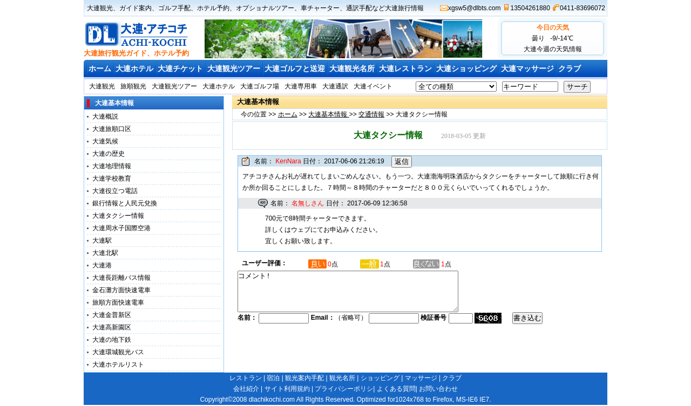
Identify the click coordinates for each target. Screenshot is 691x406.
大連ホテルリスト (118, 364)
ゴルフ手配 (174, 8)
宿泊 (273, 378)
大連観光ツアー (233, 68)
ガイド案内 (135, 8)
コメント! (361, 295)
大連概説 (105, 116)
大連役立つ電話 (115, 191)
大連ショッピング (466, 68)
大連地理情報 (111, 166)
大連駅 (102, 240)
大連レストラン (405, 68)
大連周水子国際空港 (121, 228)
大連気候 (105, 141)
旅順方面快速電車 (118, 302)
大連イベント (373, 86)
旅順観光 (133, 86)
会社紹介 (246, 389)
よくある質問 (396, 389)
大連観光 (100, 8)
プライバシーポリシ (344, 389)
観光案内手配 (304, 378)
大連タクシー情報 (118, 215)
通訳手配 (359, 8)
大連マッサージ (527, 68)
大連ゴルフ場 (259, 86)
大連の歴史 (108, 153)
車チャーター (320, 8)
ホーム (100, 68)
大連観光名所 (352, 68)
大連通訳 (335, 86)
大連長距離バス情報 (121, 277)
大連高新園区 (111, 327)
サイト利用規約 (287, 389)
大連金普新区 (111, 315)
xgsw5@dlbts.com (474, 8)
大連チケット (180, 68)
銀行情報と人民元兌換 (124, 203)
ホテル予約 (213, 8)
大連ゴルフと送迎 (295, 68)
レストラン (245, 378)
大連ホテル (134, 68)
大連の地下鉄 (111, 339)
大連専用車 (300, 86)
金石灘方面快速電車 (121, 290)
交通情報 (371, 114)
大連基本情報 (328, 114)
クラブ (569, 68)
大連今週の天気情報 (553, 49)
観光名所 (342, 378)
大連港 (102, 265)
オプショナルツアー (265, 8)
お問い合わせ (438, 389)
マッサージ (421, 378)
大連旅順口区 (111, 129)
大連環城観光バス (118, 352)
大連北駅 (105, 253)
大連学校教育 (111, 178)
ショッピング (380, 378)
